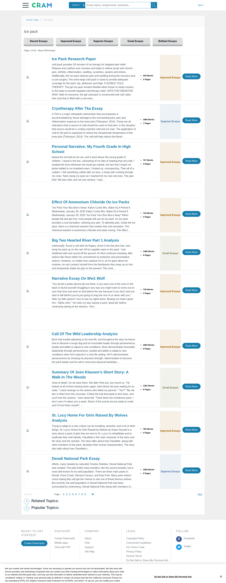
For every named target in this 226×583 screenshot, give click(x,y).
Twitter (187, 546)
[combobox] (77, 5)
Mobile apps (61, 542)
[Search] (154, 5)
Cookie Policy (95, 575)
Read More (191, 76)
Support (89, 547)
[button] (25, 5)
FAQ (87, 542)
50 (92, 494)
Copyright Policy (135, 538)
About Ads (111, 575)
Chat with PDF (63, 547)
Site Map (89, 551)
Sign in (201, 5)
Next (200, 494)
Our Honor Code (135, 547)
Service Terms (134, 556)
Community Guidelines (138, 542)
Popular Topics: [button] (45, 507)
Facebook (189, 538)
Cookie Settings (139, 575)
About (88, 538)
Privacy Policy (134, 551)
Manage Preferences (137, 560)
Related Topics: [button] (45, 501)
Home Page (32, 20)
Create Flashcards (34, 543)
